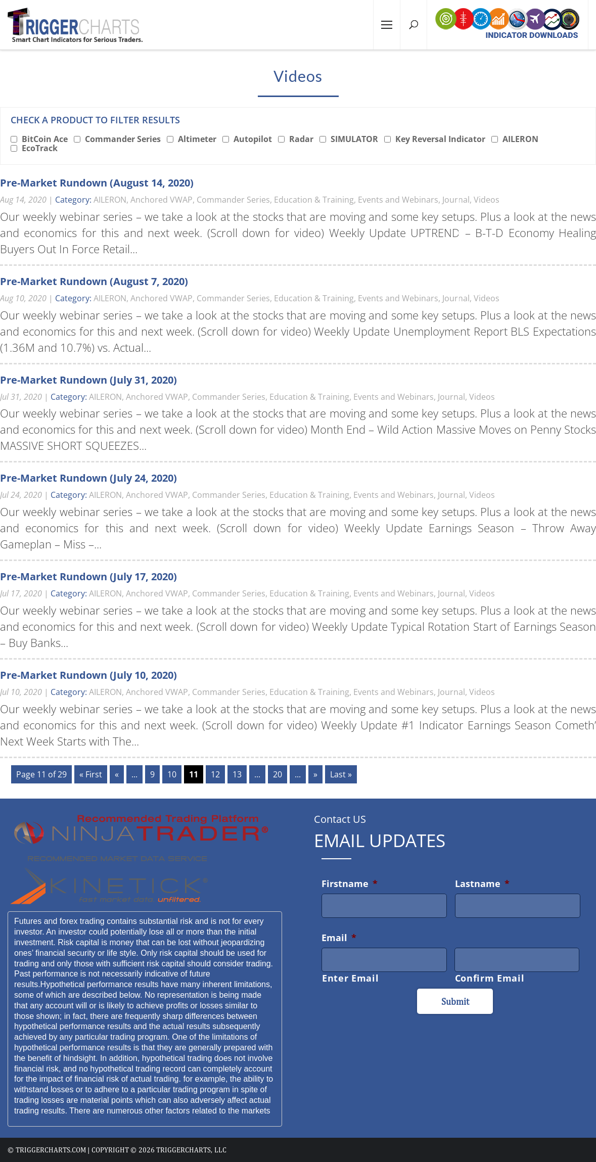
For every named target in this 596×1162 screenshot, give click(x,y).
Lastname (482, 883)
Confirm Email (490, 978)
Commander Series (123, 139)
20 (277, 774)
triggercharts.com (51, 1150)
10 (171, 774)
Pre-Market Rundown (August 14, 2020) (97, 183)
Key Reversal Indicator (440, 139)
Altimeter (197, 139)
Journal (456, 199)
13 (237, 774)
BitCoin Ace (45, 139)
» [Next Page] (315, 774)
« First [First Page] (90, 774)
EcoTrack (40, 148)
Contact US (340, 819)
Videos (486, 199)
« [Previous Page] (117, 774)
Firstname (350, 883)
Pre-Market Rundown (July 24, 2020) (88, 478)
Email (339, 938)
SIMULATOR (354, 139)
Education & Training (314, 199)
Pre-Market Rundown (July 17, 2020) (88, 576)
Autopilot (253, 139)
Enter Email (350, 978)
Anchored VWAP (161, 199)
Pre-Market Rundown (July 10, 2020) (88, 675)
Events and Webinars (398, 199)
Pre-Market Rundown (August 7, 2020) (94, 281)
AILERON (520, 139)
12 (215, 774)
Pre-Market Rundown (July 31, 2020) (88, 380)
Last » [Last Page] (341, 774)
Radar (301, 139)
